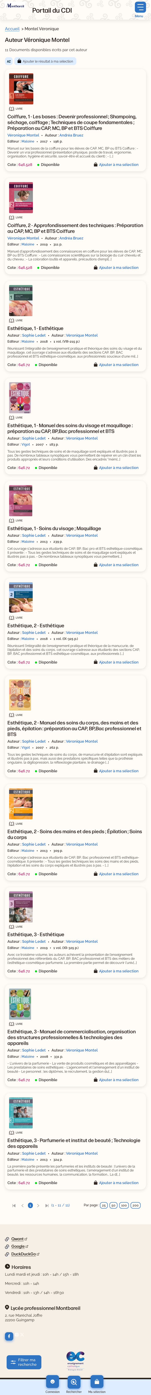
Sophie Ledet (34, 335)
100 (124, 1205)
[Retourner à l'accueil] (15, 5)
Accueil (12, 28)
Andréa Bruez (71, 135)
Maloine (28, 141)
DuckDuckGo (23, 1253)
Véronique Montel (23, 135)
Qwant (17, 1238)
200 (136, 1205)
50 (113, 1205)
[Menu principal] (140, 10)
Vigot (26, 444)
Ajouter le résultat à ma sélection (48, 61)
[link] (14, 1205)
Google (18, 1246)
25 (104, 1205)
